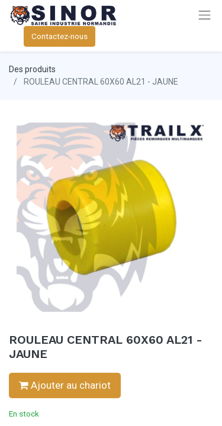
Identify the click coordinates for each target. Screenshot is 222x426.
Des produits (32, 69)
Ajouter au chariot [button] (65, 385)
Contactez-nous (59, 36)
